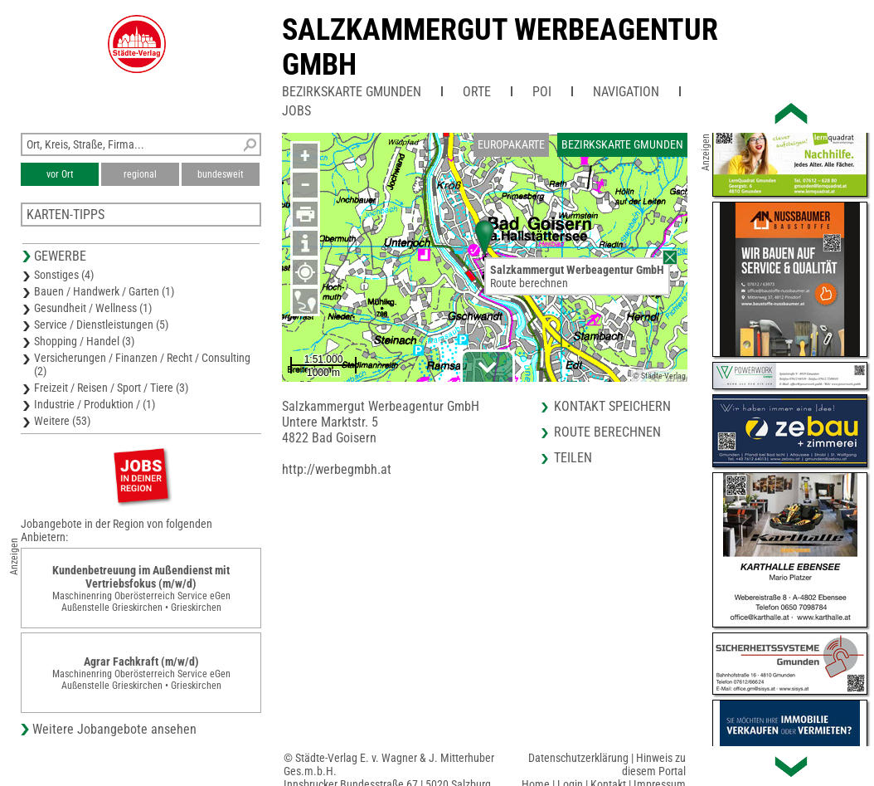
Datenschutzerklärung (578, 757)
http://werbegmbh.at (336, 469)
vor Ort (60, 174)
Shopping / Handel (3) (84, 341)
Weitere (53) (62, 420)
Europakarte (511, 144)
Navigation (626, 92)
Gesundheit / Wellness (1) (93, 308)
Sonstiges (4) (64, 274)
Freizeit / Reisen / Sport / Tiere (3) (111, 387)
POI (541, 92)
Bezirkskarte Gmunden (351, 92)
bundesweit (220, 174)
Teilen (573, 458)
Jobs (296, 111)
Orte (477, 92)
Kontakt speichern (612, 406)
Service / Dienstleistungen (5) (101, 324)
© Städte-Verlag (659, 375)
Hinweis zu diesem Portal (654, 764)
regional (140, 174)
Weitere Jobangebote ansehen (114, 729)
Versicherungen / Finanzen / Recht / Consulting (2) (142, 364)
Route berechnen (529, 283)
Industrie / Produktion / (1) (94, 404)
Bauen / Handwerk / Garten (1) (104, 291)
